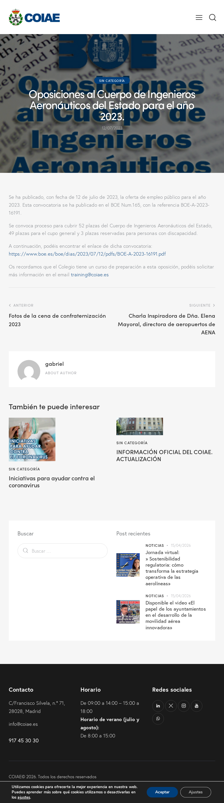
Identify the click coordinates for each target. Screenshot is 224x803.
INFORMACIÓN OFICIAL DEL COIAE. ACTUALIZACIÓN (164, 456)
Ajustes (195, 789)
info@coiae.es (23, 724)
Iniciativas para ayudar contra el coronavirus (52, 482)
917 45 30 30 (24, 740)
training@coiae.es (90, 274)
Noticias (155, 545)
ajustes (24, 797)
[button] (199, 17)
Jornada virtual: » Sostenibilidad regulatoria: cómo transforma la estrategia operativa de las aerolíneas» (172, 568)
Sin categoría (112, 80)
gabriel (54, 363)
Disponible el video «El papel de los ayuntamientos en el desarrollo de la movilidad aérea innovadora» (176, 615)
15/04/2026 (181, 545)
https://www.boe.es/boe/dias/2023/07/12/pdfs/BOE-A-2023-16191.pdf (87, 254)
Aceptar (161, 789)
